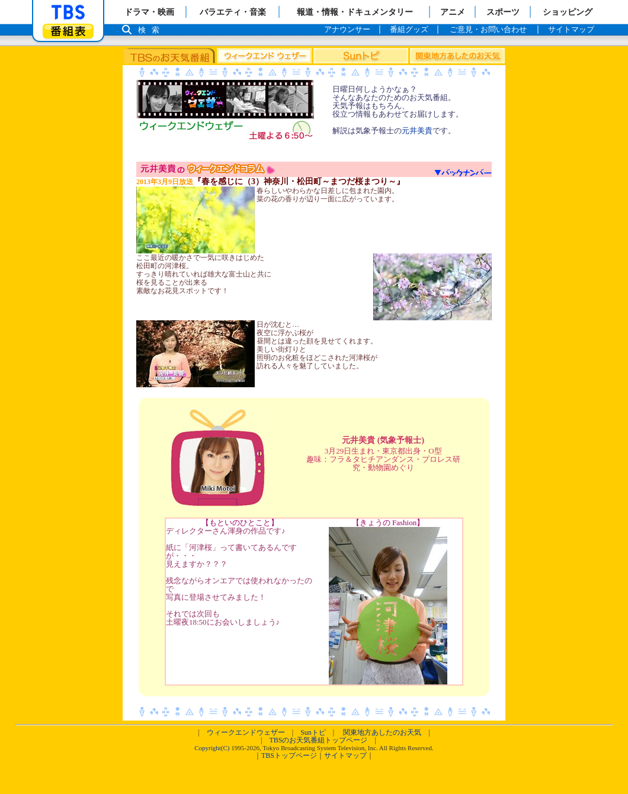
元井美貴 (417, 130)
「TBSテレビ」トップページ (68, 12)
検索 (151, 29)
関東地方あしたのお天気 (382, 732)
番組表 (68, 31)
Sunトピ (313, 732)
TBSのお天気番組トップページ (318, 740)
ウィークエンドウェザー (246, 732)
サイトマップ (345, 755)
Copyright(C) (211, 747)
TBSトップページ (289, 755)
